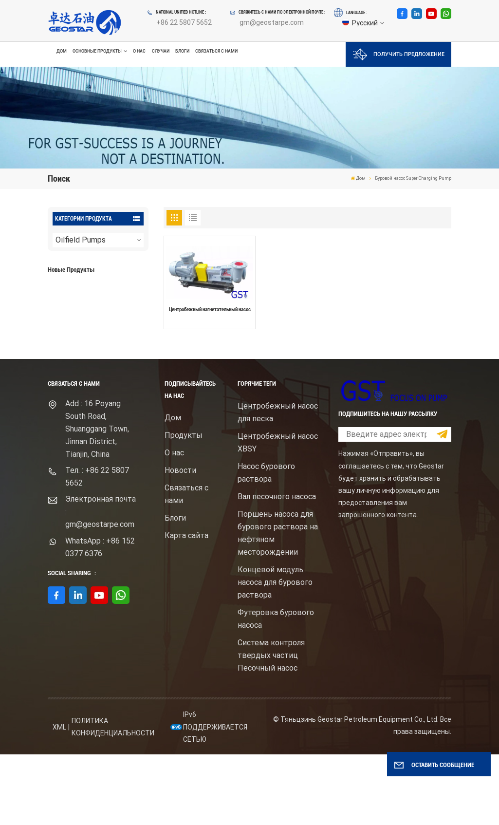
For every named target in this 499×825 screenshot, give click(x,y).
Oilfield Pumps (80, 239)
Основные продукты (97, 51)
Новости (180, 540)
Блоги (182, 51)
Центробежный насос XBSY (278, 513)
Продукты (184, 505)
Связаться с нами (216, 51)
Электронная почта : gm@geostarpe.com (100, 582)
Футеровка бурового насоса (276, 689)
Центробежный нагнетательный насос (209, 309)
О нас (139, 51)
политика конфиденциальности (113, 797)
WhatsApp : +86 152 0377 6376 (100, 617)
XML (59, 797)
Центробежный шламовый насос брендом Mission (112, 360)
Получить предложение (398, 54)
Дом (61, 51)
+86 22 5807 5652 (184, 22)
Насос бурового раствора (266, 543)
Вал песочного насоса (277, 566)
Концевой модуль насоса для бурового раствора (275, 652)
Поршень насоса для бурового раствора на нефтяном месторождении (278, 603)
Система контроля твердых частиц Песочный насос (271, 725)
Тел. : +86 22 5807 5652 (97, 547)
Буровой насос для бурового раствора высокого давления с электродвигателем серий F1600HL (113, 298)
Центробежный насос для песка (278, 482)
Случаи (160, 51)
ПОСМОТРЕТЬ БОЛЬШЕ (93, 319)
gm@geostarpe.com (272, 22)
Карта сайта (186, 605)
